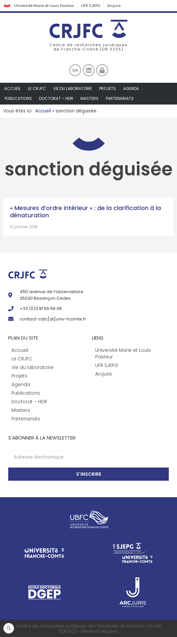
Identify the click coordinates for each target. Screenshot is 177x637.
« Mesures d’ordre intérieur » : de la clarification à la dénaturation (85, 211)
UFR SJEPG (90, 5)
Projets (107, 88)
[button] (8, 628)
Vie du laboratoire (72, 88)
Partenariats (120, 98)
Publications (18, 98)
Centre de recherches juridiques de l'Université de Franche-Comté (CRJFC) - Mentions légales (88, 628)
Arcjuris (114, 5)
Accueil (12, 88)
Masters (89, 98)
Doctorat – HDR (56, 98)
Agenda (131, 88)
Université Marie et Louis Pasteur (44, 5)
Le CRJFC (37, 88)
